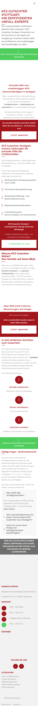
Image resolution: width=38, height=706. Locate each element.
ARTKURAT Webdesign (12, 698)
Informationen (17, 474)
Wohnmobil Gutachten (11, 685)
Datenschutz (6, 704)
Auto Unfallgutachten (10, 676)
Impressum (17, 704)
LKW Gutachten (8, 687)
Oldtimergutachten (9, 682)
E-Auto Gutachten (9, 679)
